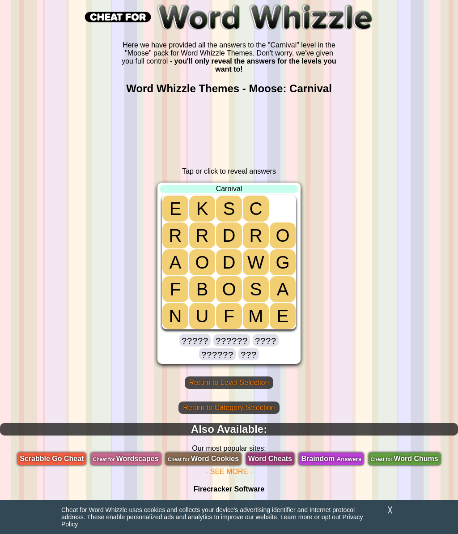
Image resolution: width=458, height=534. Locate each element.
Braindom (331, 458)
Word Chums (404, 458)
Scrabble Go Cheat (52, 458)
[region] (229, 131)
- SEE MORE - (229, 471)
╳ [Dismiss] (390, 510)
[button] (195, 340)
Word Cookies (203, 458)
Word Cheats (270, 458)
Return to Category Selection (229, 407)
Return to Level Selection (229, 382)
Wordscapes (126, 458)
